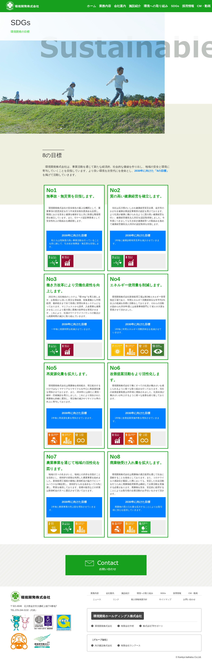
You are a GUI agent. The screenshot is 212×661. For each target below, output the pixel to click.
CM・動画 (204, 6)
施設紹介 (135, 6)
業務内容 (105, 6)
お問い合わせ (189, 599)
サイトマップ (165, 599)
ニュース (97, 599)
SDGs (175, 6)
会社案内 (120, 6)
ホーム (91, 6)
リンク (116, 599)
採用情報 (188, 6)
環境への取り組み (156, 6)
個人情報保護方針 (139, 599)
